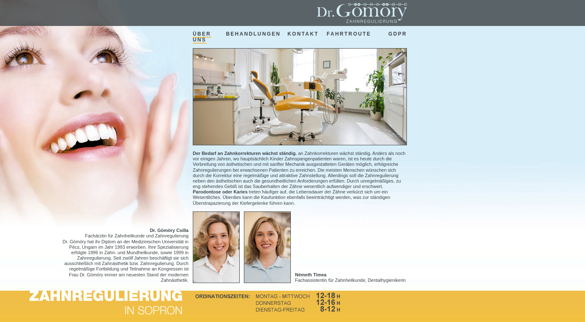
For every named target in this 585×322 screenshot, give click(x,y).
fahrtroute (349, 34)
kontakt (303, 34)
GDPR (397, 34)
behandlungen (253, 34)
